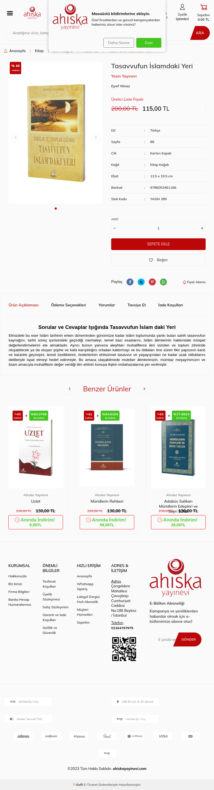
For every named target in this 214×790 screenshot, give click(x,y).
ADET (115, 219)
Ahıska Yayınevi (35, 495)
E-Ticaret (91, 784)
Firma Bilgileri (19, 592)
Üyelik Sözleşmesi (51, 596)
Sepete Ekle (158, 243)
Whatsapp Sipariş (85, 586)
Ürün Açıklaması (23, 304)
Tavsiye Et (137, 304)
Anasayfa (15, 51)
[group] (55, 133)
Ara (196, 32)
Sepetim (83, 622)
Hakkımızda (17, 576)
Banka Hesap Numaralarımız (19, 602)
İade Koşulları (170, 304)
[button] (56, 208)
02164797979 (122, 628)
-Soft (78, 784)
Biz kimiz (15, 584)
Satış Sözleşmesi (56, 607)
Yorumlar (107, 304)
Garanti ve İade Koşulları (54, 617)
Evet (149, 42)
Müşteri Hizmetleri (85, 612)
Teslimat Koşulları (49, 583)
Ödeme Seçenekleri (68, 304)
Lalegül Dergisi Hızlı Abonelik (88, 599)
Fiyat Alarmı (194, 282)
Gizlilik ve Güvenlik (50, 630)
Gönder (187, 639)
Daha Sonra (117, 42)
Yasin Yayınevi (124, 76)
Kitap (39, 51)
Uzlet (35, 501)
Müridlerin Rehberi (107, 501)
